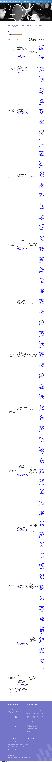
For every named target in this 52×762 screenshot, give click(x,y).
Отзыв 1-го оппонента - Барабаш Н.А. (42, 629)
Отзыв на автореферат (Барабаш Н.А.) (42, 122)
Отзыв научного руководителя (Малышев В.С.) (42, 81)
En (40, 9)
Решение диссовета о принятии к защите (43, 55)
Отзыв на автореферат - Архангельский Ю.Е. (42, 589)
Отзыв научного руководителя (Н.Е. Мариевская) (43, 286)
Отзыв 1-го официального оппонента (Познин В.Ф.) (43, 231)
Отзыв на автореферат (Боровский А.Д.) (43, 305)
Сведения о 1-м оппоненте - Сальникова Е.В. (42, 577)
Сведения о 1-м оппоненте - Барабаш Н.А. (42, 632)
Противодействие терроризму (32, 729)
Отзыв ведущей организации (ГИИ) (43, 169)
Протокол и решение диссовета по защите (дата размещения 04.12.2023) (42, 609)
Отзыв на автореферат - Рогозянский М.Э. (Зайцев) (43, 480)
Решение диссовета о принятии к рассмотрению (42, 51)
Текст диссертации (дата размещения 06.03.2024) (22, 475)
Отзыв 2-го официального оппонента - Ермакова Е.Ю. (42, 525)
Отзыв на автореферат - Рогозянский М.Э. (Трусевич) (43, 536)
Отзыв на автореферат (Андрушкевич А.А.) (42, 187)
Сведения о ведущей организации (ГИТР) (42, 114)
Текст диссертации (21, 586)
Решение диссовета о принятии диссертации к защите (42, 90)
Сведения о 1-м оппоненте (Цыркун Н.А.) (43, 172)
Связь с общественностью (31, 742)
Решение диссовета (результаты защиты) (41, 270)
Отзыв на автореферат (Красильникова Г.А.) (42, 195)
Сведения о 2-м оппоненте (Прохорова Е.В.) (43, 175)
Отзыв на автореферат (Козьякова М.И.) (42, 362)
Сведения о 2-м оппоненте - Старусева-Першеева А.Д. (43, 641)
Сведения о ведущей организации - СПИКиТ (42, 570)
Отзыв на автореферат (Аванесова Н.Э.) (42, 257)
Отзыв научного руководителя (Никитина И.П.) (42, 47)
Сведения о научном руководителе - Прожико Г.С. (42, 581)
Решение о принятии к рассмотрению (42, 219)
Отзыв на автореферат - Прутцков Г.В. (42, 593)
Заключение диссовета (42, 138)
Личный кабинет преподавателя (14, 747)
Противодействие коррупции (32, 728)
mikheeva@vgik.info (25, 691)
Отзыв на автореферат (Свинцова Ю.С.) (42, 312)
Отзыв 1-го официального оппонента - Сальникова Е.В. (42, 461)
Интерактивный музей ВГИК (13, 751)
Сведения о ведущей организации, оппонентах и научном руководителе (42, 317)
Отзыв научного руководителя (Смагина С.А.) (42, 65)
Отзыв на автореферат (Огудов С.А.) (42, 426)
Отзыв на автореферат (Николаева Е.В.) (42, 365)
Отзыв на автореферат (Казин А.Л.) (42, 264)
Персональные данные (12, 749)
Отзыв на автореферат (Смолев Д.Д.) (42, 198)
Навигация (28, 731)
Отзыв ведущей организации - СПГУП (43, 516)
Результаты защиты (42, 437)
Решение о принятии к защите (43, 222)
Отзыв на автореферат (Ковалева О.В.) (42, 191)
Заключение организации (42, 45)
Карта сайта (28, 733)
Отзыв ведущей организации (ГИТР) (43, 103)
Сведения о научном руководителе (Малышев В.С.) (42, 118)
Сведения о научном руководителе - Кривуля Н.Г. (42, 545)
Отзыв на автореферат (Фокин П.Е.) (42, 129)
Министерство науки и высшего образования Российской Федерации (34, 708)
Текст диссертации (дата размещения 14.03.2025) (22, 305)
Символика (28, 741)
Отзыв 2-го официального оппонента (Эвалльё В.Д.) (42, 355)
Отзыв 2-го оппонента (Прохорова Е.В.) (42, 166)
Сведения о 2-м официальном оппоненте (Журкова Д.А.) (43, 249)
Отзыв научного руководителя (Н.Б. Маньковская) (43, 337)
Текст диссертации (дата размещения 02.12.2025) (22, 113)
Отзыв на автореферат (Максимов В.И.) (42, 423)
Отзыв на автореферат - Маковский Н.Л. (42, 472)
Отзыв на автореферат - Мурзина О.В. (42, 476)
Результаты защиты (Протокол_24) (43, 378)
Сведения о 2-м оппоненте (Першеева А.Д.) (43, 110)
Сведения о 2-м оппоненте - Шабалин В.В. (43, 599)
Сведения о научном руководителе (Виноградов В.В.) (43, 183)
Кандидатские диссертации (15, 34)
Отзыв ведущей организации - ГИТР (43, 227)
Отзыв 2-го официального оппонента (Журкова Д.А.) (42, 236)
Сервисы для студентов (12, 741)
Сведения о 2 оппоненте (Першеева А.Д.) (42, 419)
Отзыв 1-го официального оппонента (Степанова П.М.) (42, 297)
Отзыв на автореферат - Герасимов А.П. (42, 529)
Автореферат (42, 453)
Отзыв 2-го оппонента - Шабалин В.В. (42, 596)
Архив (9, 31)
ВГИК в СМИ (28, 744)
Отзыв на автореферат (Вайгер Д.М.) (42, 358)
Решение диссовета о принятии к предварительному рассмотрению (43, 389)
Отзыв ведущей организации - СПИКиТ (43, 566)
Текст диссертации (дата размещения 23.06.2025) (22, 249)
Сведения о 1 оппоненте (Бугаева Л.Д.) (42, 416)
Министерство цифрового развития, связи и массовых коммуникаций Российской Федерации (33, 720)
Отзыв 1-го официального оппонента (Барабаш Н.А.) (42, 350)
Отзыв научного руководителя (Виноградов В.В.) (43, 147)
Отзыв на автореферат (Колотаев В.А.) (42, 309)
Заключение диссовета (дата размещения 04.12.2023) (42, 603)
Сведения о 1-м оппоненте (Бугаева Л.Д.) (43, 107)
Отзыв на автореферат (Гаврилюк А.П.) (42, 260)
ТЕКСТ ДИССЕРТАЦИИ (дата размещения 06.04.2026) (22, 56)
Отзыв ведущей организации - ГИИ (43, 294)
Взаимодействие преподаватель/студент (16, 742)
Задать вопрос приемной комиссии (14, 722)
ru (12, 709)
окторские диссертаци (14, 33)
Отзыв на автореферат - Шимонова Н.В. (42, 656)
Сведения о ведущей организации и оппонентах (42, 540)
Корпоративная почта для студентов (15, 744)
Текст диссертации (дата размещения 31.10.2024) (22, 415)
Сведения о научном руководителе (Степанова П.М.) (42, 409)
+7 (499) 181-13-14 (11, 707)
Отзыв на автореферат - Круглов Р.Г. (42, 649)
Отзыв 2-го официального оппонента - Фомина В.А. (42, 465)
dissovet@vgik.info (16, 691)
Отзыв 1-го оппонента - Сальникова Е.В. (42, 574)
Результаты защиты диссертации (43, 136)
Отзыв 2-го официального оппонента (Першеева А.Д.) (42, 302)
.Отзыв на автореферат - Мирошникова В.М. (43, 585)
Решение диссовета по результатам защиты (42, 494)
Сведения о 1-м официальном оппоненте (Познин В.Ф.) (43, 244)
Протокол (41, 454)
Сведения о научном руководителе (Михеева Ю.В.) (42, 253)
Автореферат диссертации (42, 58)
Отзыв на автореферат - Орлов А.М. (42, 483)
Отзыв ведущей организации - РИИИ (43, 457)
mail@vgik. (10, 709)
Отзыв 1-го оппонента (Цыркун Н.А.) (43, 163)
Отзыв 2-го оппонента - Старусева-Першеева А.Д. (42, 636)
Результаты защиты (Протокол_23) (43, 325)
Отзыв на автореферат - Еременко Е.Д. (42, 469)
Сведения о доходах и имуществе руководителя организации (33, 726)
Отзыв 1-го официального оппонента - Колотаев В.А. (42, 520)
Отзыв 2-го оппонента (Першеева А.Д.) (42, 100)
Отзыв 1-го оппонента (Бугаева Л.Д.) (43, 97)
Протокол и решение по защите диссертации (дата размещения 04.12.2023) (43, 665)
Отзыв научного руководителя (42, 217)
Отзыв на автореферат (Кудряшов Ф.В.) (42, 125)
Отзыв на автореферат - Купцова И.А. (42, 532)
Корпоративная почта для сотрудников (16, 746)
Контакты (28, 734)
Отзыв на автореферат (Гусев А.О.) (43, 429)
